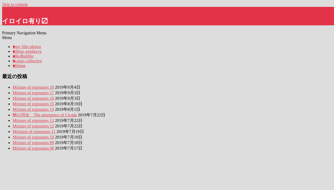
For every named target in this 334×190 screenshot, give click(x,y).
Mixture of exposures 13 (33, 120)
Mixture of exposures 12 (33, 126)
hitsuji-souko (13, 9)
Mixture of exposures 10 (33, 137)
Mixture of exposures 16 (33, 98)
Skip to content (15, 4)
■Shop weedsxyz (27, 51)
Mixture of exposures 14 (33, 109)
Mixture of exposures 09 (33, 142)
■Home (19, 65)
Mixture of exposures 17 (33, 93)
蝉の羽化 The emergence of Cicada (45, 115)
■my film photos (27, 46)
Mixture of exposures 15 (33, 104)
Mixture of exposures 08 (33, 148)
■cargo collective (27, 61)
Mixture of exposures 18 (33, 87)
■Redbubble (23, 56)
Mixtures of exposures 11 (34, 131)
